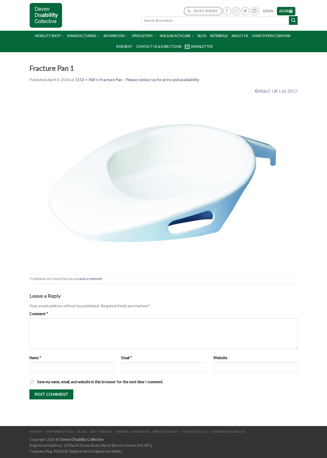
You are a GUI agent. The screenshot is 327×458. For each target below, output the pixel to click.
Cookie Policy (194, 431)
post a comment (90, 279)
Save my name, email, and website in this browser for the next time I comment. (100, 382)
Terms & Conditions (132, 431)
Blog (202, 36)
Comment (38, 314)
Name (35, 358)
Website (220, 358)
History (36, 431)
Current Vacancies (228, 431)
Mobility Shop (49, 36)
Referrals (219, 36)
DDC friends (101, 431)
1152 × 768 (85, 79)
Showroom (115, 36)
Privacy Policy (166, 431)
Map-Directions (60, 431)
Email (126, 358)
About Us (239, 36)
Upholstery (144, 36)
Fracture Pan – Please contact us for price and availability (149, 79)
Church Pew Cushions (271, 36)
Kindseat (124, 47)
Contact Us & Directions (158, 47)
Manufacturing (83, 36)
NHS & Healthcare (177, 36)
